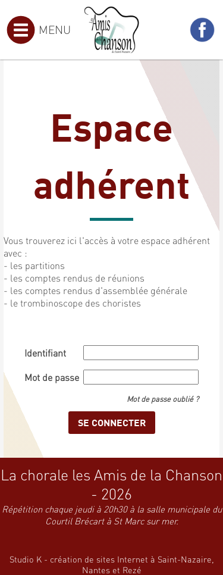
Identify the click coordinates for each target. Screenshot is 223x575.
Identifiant (45, 352)
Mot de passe (51, 377)
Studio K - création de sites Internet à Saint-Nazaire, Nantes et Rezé (112, 564)
